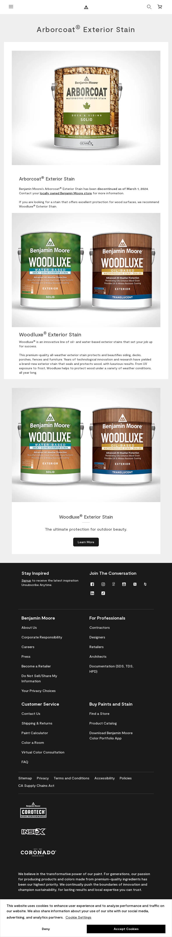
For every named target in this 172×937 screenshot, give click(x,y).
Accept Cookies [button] (126, 929)
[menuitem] (92, 583)
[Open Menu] (11, 7)
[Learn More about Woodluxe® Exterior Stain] (86, 542)
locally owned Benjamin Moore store (66, 193)
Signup (26, 580)
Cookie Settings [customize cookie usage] (78, 917)
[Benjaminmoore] (86, 7)
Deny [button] (46, 929)
